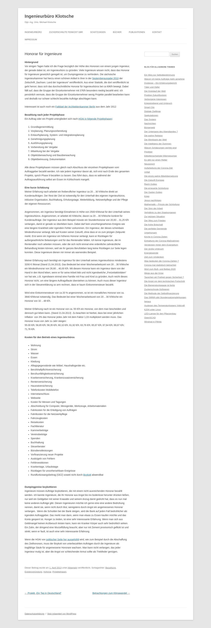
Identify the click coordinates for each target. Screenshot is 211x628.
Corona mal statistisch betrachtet (160, 265)
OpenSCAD (150, 317)
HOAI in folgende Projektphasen (95, 118)
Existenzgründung (33, 572)
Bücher (117, 32)
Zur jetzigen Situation (154, 216)
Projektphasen (59, 572)
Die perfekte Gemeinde (155, 228)
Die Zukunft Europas (154, 180)
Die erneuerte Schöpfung (156, 188)
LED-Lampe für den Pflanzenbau (160, 313)
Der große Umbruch (154, 249)
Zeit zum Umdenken (154, 257)
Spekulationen (151, 115)
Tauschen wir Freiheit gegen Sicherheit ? (164, 277)
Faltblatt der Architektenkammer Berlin (75, 106)
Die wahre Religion (153, 135)
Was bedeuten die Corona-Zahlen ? (161, 261)
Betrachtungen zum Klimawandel (111, 593)
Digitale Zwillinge (152, 111)
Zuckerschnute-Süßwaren (156, 289)
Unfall (147, 172)
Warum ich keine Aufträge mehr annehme (164, 79)
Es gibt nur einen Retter (155, 160)
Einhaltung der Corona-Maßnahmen (161, 241)
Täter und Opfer (152, 87)
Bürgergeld (149, 127)
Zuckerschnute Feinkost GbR (66, 32)
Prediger (148, 152)
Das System (150, 119)
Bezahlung (110, 567)
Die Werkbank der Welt (155, 139)
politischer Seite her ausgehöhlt (62, 539)
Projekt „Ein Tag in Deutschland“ (43, 593)
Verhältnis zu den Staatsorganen (160, 212)
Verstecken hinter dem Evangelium (161, 245)
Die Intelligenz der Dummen (157, 143)
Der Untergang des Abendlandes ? (161, 131)
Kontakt (157, 32)
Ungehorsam (150, 232)
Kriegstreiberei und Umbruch (158, 103)
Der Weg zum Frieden (155, 220)
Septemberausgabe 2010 (105, 78)
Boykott (87, 474)
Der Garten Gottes (153, 192)
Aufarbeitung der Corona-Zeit (158, 168)
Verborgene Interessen (155, 99)
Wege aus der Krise (154, 273)
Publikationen (137, 32)
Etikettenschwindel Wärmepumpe (160, 156)
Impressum (31, 39)
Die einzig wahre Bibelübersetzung (161, 176)
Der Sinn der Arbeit (153, 208)
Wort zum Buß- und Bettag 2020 (160, 269)
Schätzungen (97, 32)
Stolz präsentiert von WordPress (61, 614)
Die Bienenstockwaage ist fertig (159, 285)
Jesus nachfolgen (152, 200)
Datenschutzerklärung (34, 614)
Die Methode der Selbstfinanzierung (161, 293)
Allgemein (72, 567)
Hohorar (47, 572)
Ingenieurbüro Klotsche (49, 16)
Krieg (146, 196)
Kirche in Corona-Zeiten (155, 236)
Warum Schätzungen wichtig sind (160, 147)
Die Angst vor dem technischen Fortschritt (164, 281)
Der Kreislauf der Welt (155, 91)
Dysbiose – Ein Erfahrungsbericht (160, 83)
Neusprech (149, 164)
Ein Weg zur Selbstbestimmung (159, 75)
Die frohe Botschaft (153, 224)
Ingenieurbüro (33, 32)
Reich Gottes (150, 184)
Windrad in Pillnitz (153, 321)
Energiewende (151, 253)
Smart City (149, 107)
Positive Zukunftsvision (155, 95)
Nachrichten (150, 123)
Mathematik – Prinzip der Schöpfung (162, 204)
